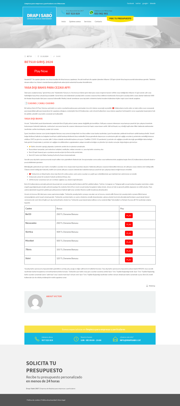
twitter (138, 3)
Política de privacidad (48, 400)
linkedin (153, 3)
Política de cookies (33, 400)
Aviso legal (61, 400)
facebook (130, 3)
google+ (145, 3)
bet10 (29, 56)
